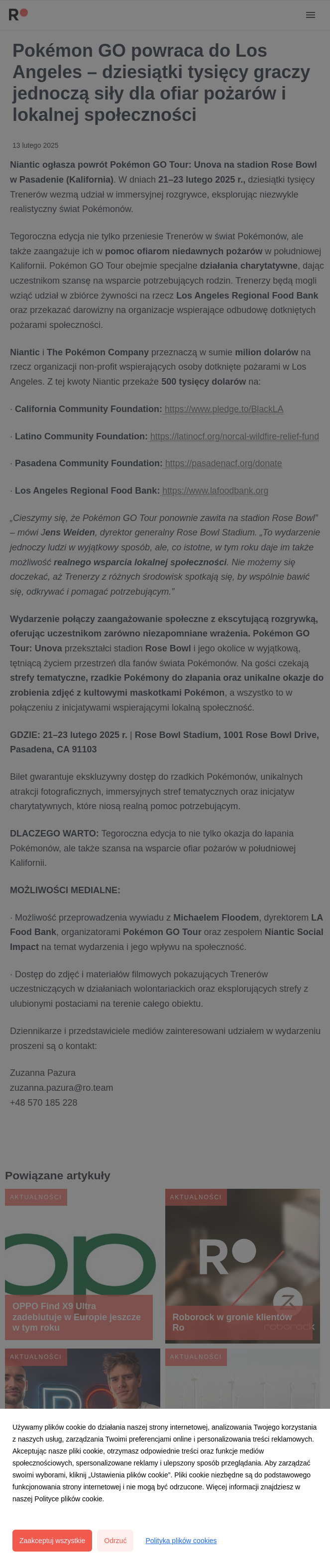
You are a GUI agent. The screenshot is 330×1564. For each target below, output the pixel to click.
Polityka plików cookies (181, 1541)
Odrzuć (115, 1541)
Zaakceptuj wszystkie (52, 1541)
